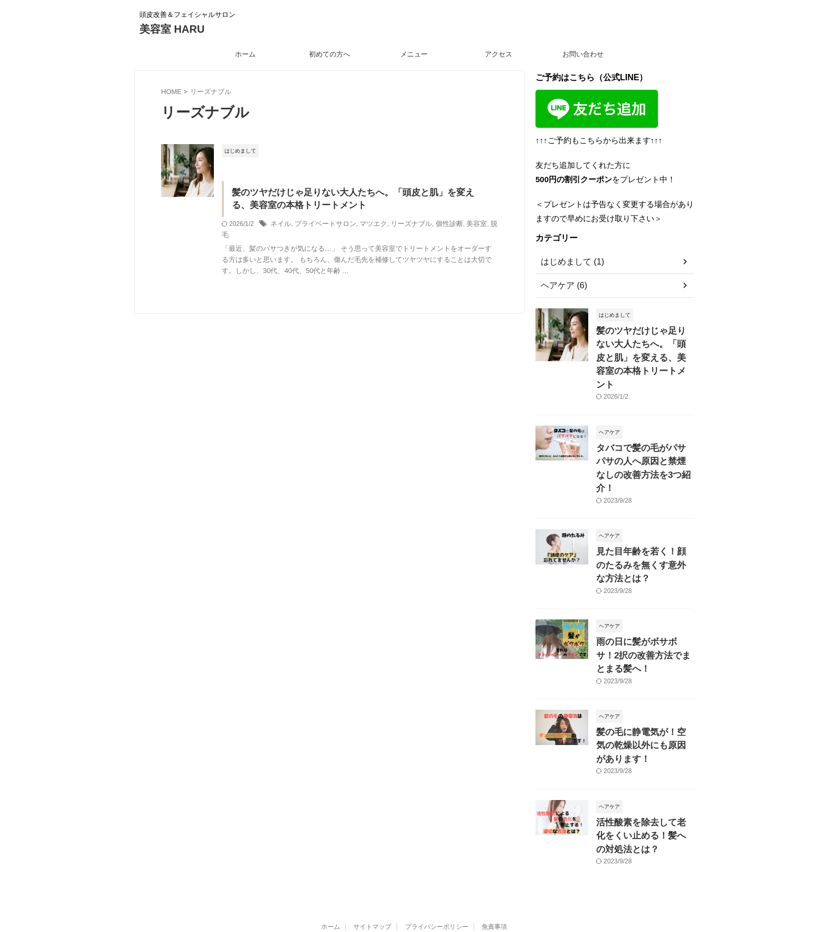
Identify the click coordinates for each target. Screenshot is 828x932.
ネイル (279, 226)
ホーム (245, 54)
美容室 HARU (171, 29)
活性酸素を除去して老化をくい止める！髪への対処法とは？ (644, 745)
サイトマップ (372, 833)
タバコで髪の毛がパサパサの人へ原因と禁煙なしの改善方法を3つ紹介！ (644, 439)
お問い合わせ (583, 54)
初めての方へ (329, 54)
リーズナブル (401, 226)
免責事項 (494, 833)
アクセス (498, 54)
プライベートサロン (321, 226)
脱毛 (481, 226)
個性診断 (436, 226)
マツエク (366, 226)
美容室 (462, 226)
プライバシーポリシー (436, 833)
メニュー (414, 54)
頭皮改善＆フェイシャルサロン (414, 854)
